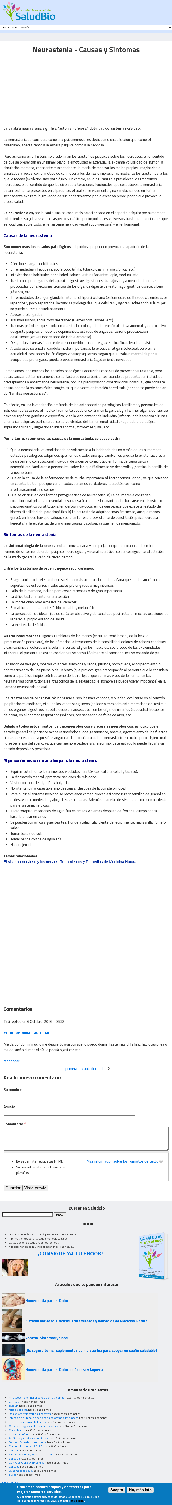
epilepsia (14, 1458)
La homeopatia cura (21, 1470)
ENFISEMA (15, 1401)
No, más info (140, 1490)
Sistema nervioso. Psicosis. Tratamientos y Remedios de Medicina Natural (86, 1321)
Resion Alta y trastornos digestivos (30, 1414)
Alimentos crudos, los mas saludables (32, 1454)
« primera (69, 1069)
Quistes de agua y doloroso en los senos (33, 1426)
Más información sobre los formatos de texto (122, 1161)
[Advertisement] (41, 86)
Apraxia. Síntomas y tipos (46, 1338)
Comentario (15, 1124)
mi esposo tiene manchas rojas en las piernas (37, 1397)
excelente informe (20, 1434)
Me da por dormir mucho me (27, 1033)
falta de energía (18, 1410)
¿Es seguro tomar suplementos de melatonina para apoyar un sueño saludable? (91, 1350)
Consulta (14, 1450)
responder (11, 1061)
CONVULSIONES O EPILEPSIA (26, 1462)
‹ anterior (89, 1069)
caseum (14, 1406)
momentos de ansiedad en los (27, 1422)
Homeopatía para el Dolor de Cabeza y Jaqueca (64, 1370)
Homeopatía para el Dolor (47, 1301)
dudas (12, 1475)
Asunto (9, 1107)
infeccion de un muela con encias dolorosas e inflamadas (43, 1418)
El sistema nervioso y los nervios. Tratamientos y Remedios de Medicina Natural (70, 862)
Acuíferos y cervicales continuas (28, 1438)
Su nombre (13, 1090)
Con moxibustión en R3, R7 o (26, 1446)
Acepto (116, 1490)
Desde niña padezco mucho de (28, 1442)
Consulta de (16, 1430)
